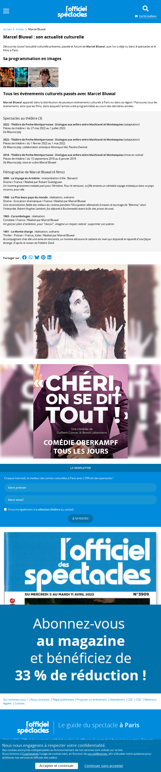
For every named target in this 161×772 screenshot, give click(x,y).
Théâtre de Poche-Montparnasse (32, 124)
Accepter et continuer (56, 765)
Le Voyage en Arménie (25, 178)
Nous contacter (40, 699)
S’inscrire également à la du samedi (41, 509)
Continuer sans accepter (103, 765)
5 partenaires (30, 754)
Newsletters (117, 699)
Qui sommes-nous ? (15, 699)
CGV (130, 699)
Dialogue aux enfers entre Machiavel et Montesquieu (89, 124)
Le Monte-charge (22, 231)
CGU (138, 699)
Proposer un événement (92, 699)
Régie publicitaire (63, 699)
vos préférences (97, 754)
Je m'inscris (80, 518)
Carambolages (20, 216)
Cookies (20, 703)
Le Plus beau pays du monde (29, 197)
